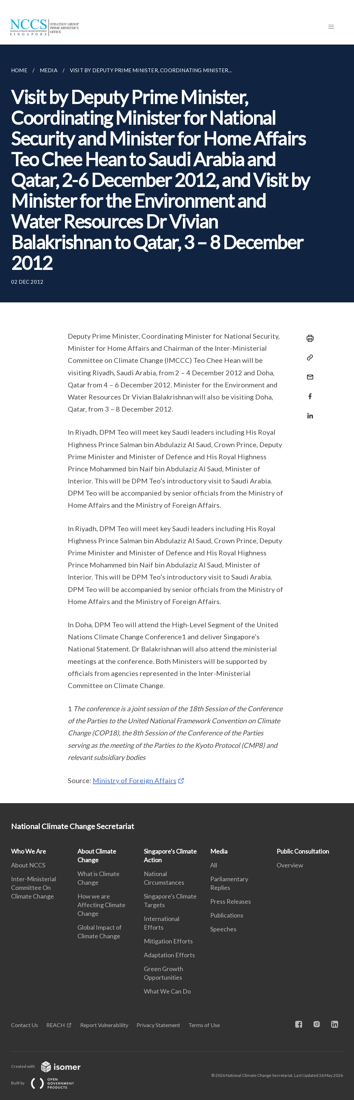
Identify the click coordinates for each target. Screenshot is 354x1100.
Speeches (223, 929)
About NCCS (28, 865)
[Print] (308, 338)
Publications (226, 915)
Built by (48, 1082)
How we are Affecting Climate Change (101, 904)
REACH (55, 1025)
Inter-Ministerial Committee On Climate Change (33, 887)
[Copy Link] (308, 357)
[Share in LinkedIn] (308, 411)
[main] (177, 424)
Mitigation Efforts (168, 941)
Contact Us (24, 1025)
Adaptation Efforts (169, 955)
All (213, 865)
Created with (51, 1066)
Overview (290, 865)
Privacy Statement (158, 1025)
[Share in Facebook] (308, 392)
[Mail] (308, 372)
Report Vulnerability (104, 1025)
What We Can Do (167, 991)
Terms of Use (204, 1025)
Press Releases (230, 901)
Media (218, 851)
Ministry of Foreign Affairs (134, 780)
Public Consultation (303, 851)
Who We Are (28, 851)
